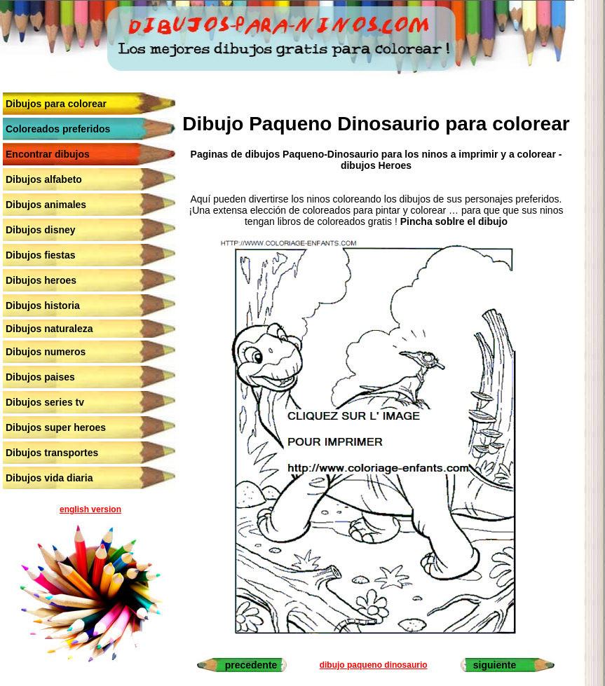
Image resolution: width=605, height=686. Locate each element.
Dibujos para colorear (56, 103)
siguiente (494, 665)
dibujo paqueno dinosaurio (374, 665)
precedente (251, 665)
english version (90, 509)
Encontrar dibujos (48, 154)
